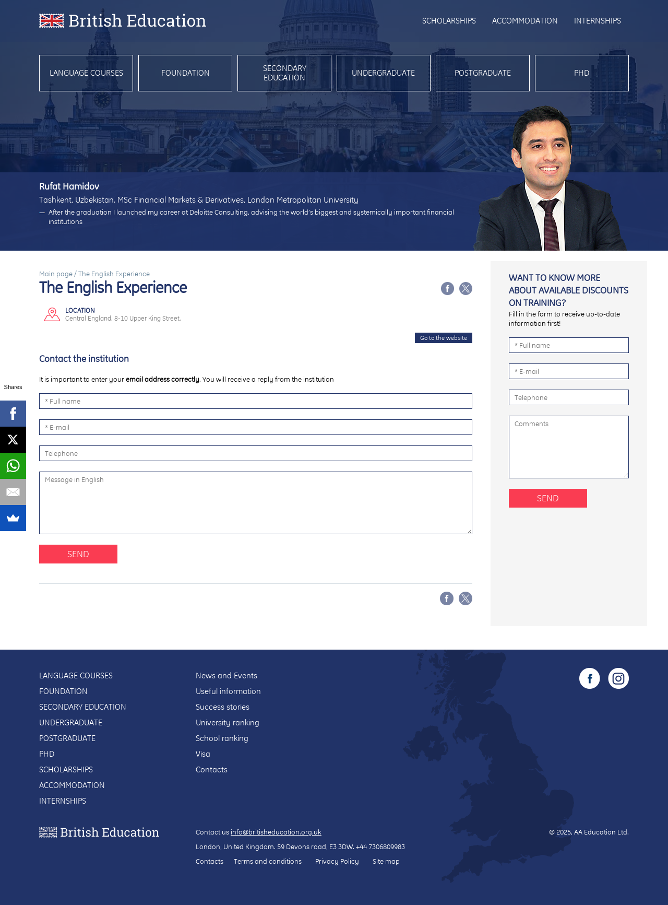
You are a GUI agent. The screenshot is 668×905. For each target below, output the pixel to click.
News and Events (226, 675)
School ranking (222, 738)
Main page (56, 273)
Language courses (86, 73)
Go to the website (443, 338)
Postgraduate (483, 73)
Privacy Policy (337, 861)
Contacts (212, 769)
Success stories (222, 707)
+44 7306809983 (380, 846)
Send (78, 553)
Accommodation (525, 21)
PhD (581, 73)
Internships (597, 21)
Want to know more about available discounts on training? (568, 290)
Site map (386, 861)
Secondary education (284, 73)
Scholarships (449, 21)
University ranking (227, 722)
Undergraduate (383, 73)
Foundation (185, 73)
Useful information (228, 691)
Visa (203, 754)
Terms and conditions (268, 861)
